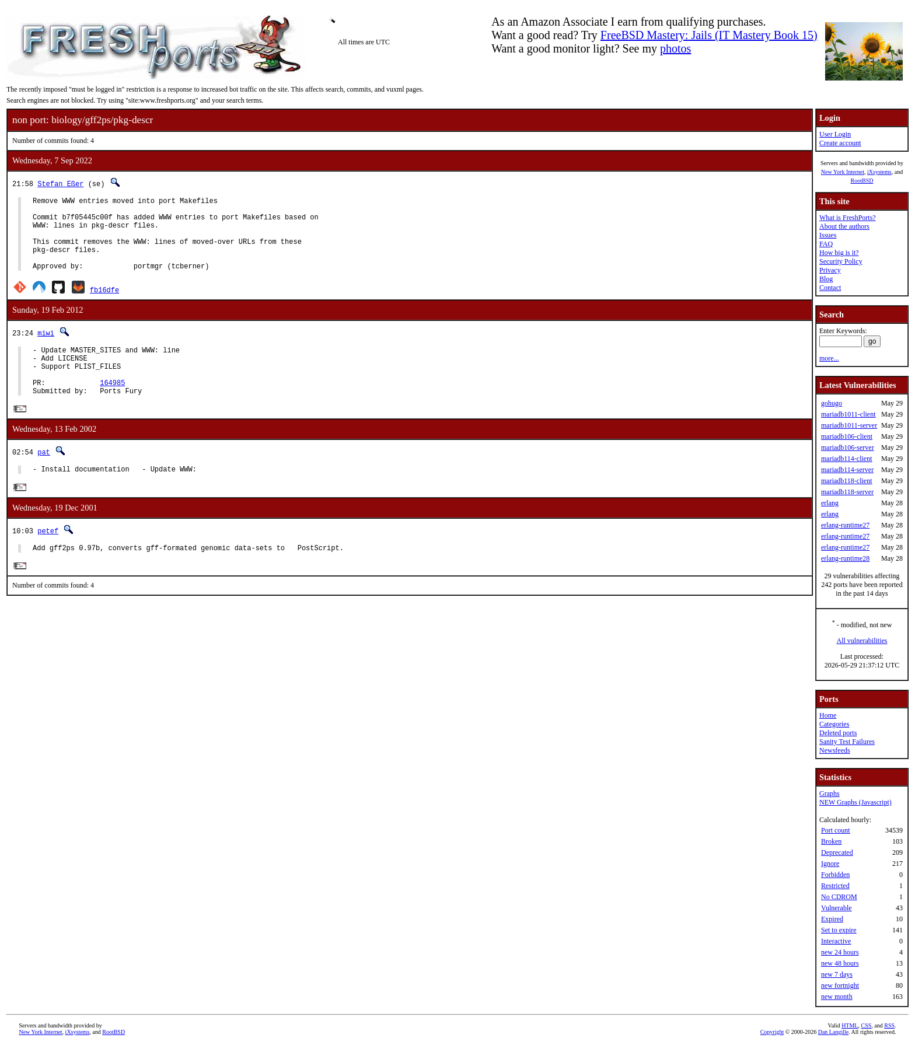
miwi (45, 349)
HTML (849, 1025)
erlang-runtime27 (845, 525)
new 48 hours (840, 963)
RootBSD (862, 180)
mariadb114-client (846, 459)
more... (829, 358)
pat (43, 479)
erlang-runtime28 (845, 558)
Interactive (836, 941)
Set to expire (839, 930)
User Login (835, 134)
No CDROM (839, 897)
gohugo (831, 403)
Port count (835, 830)
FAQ (826, 244)
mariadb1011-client (848, 414)
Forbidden (835, 875)
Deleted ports (838, 733)
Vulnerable (836, 908)
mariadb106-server (847, 447)
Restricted (835, 886)
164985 (112, 407)
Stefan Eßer (60, 183)
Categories (834, 724)
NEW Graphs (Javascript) (855, 802)
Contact (830, 288)
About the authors (844, 226)
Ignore (830, 863)
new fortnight (840, 985)
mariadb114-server (847, 470)
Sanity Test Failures (847, 742)
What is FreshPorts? (847, 218)
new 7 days (837, 974)
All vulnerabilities (862, 641)
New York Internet (842, 172)
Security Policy (840, 261)
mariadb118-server (847, 492)
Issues (827, 235)
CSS (866, 1025)
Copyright (772, 1032)
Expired (832, 919)
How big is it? (839, 253)
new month (837, 996)
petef (47, 559)
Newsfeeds (834, 750)
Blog (826, 279)
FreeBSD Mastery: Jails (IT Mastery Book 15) (709, 35)
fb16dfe (104, 305)
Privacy (830, 270)
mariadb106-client (846, 436)
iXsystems (879, 172)
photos (675, 48)
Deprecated (837, 852)
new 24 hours (840, 952)
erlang (830, 503)
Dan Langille (833, 1032)
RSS (889, 1025)
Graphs (829, 793)
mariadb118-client (846, 481)
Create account (840, 143)
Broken (831, 841)
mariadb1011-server (849, 425)
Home (827, 715)
